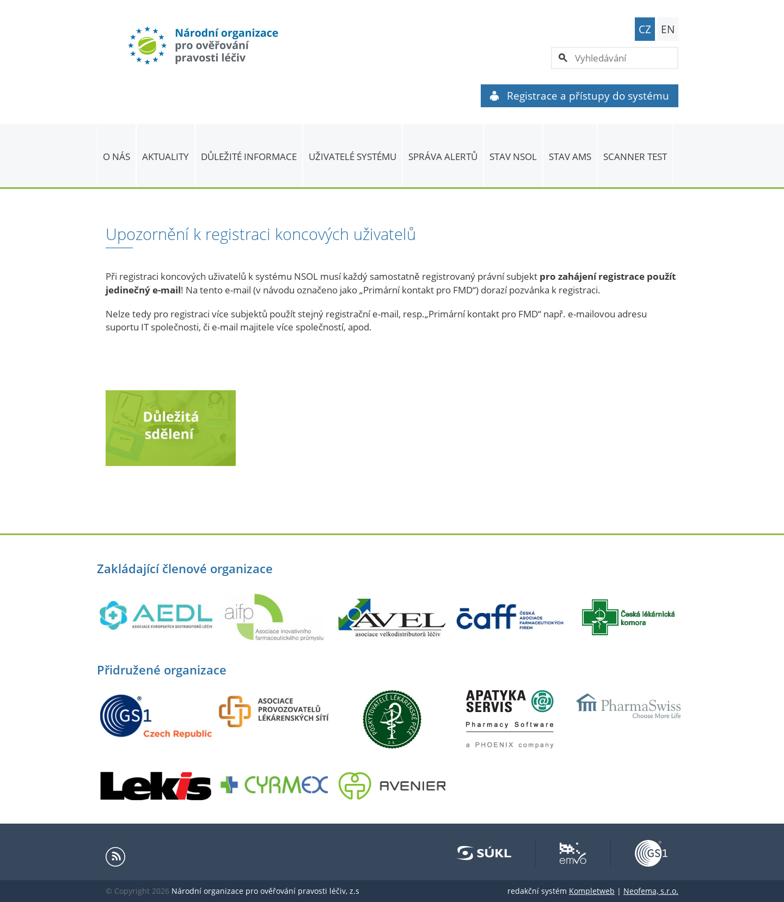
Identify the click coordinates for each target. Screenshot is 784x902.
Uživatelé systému (352, 156)
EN (668, 29)
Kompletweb (592, 891)
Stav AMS (570, 156)
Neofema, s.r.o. (650, 891)
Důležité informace (249, 156)
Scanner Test (635, 156)
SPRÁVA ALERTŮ (442, 156)
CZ (645, 29)
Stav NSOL (513, 156)
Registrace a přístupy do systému (579, 96)
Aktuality (165, 156)
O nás (116, 156)
